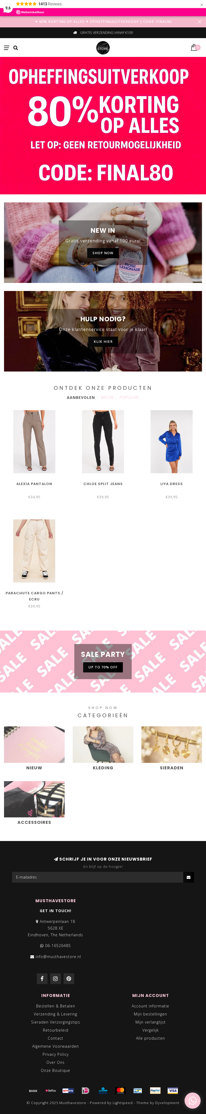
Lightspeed (123, 1103)
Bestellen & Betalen (55, 1006)
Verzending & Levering (55, 1014)
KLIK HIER (103, 341)
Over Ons (55, 1062)
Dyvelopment (167, 1103)
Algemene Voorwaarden (55, 1046)
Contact (55, 1038)
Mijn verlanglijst (150, 1022)
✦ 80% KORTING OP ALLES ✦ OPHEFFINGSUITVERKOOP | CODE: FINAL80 (103, 21)
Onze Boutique (55, 1070)
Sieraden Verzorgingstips (55, 1022)
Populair (129, 397)
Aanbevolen (81, 397)
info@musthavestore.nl (58, 956)
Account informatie (150, 1006)
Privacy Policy (56, 1054)
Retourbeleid (55, 1030)
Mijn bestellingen (150, 1014)
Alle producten (150, 1038)
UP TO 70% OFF (103, 667)
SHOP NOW (103, 253)
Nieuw (107, 397)
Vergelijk (150, 1030)
